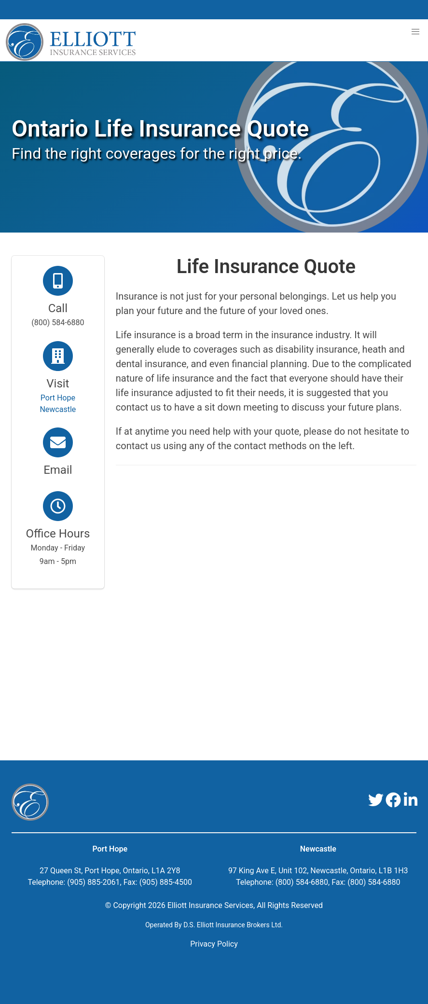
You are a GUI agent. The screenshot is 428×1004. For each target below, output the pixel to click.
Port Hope (109, 848)
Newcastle (318, 848)
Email (57, 470)
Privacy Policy (214, 944)
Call (58, 308)
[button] (415, 31)
